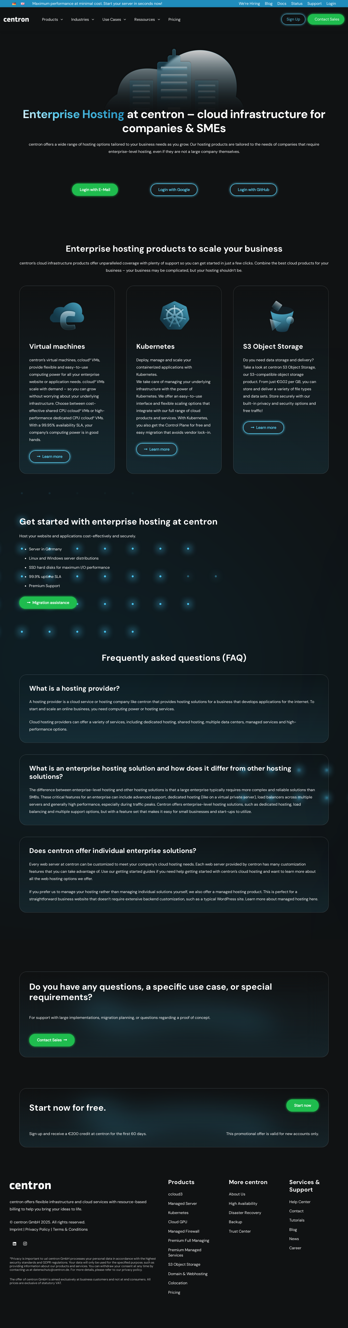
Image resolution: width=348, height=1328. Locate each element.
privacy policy (132, 1270)
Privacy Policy (37, 1229)
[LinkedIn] (14, 1244)
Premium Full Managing (188, 1240)
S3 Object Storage (184, 1264)
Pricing (174, 1292)
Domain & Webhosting (188, 1273)
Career (295, 1247)
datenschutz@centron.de (51, 1270)
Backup (235, 1221)
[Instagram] (25, 1244)
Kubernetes (178, 1212)
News (294, 1238)
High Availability (243, 1203)
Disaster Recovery (245, 1212)
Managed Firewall (183, 1231)
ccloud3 (175, 1194)
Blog (293, 1229)
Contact (296, 1211)
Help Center (300, 1201)
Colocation (177, 1282)
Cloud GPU (177, 1221)
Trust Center (240, 1231)
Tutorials (296, 1220)
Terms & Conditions (70, 1229)
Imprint (16, 1229)
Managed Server (182, 1203)
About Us (237, 1194)
